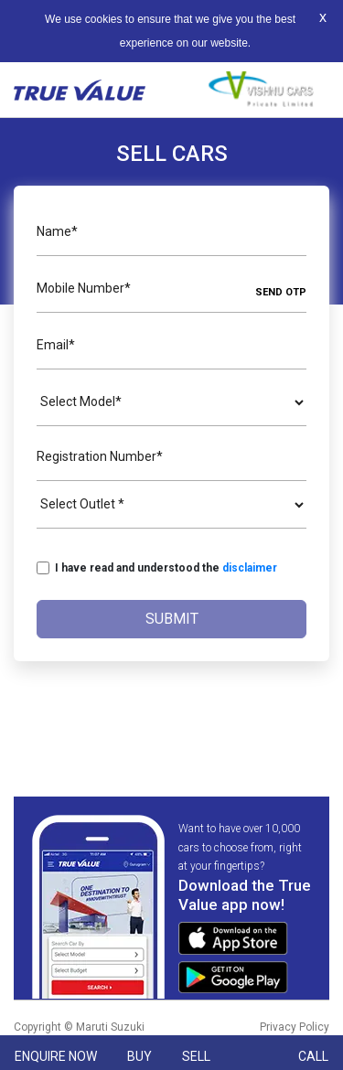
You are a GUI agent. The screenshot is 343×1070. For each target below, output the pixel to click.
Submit (171, 618)
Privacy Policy (294, 1027)
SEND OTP (280, 292)
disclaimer (249, 568)
